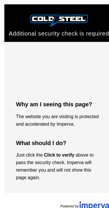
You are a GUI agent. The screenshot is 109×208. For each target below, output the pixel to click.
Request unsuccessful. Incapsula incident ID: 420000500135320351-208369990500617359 (54, 104)
